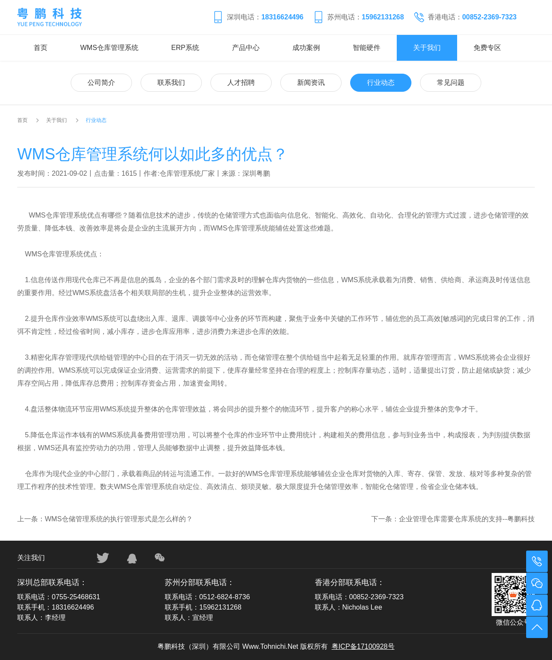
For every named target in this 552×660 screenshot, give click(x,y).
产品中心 (246, 47)
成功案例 (306, 47)
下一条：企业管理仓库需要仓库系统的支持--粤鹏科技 (453, 519)
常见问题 (450, 82)
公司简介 (101, 82)
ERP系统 (185, 47)
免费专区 (487, 47)
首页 (40, 47)
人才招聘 (241, 82)
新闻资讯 (311, 82)
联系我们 (171, 82)
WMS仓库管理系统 (109, 47)
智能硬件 (366, 47)
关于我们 (427, 47)
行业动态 (381, 82)
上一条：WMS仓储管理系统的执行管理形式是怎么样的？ (105, 519)
